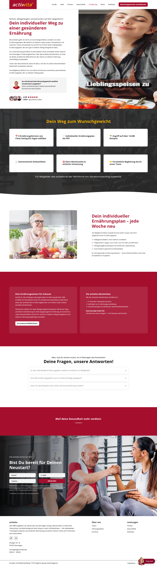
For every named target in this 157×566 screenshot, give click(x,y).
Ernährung (93, 4)
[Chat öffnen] (146, 561)
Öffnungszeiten (98, 529)
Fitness (70, 4)
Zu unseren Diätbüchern (27, 323)
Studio (54, 4)
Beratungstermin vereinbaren (133, 4)
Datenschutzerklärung (31, 485)
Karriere (95, 532)
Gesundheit (80, 4)
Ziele (62, 4)
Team (94, 526)
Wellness (111, 4)
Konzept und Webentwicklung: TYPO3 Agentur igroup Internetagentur (33, 563)
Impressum (131, 563)
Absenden (52, 481)
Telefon (14, 481)
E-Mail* (43, 475)
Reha (103, 4)
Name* (14, 475)
